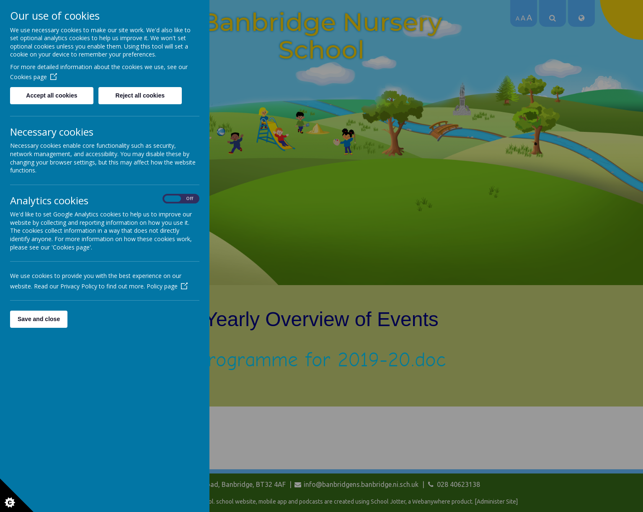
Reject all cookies (140, 95)
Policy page (167, 286)
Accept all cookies (51, 95)
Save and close (39, 319)
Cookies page (33, 77)
